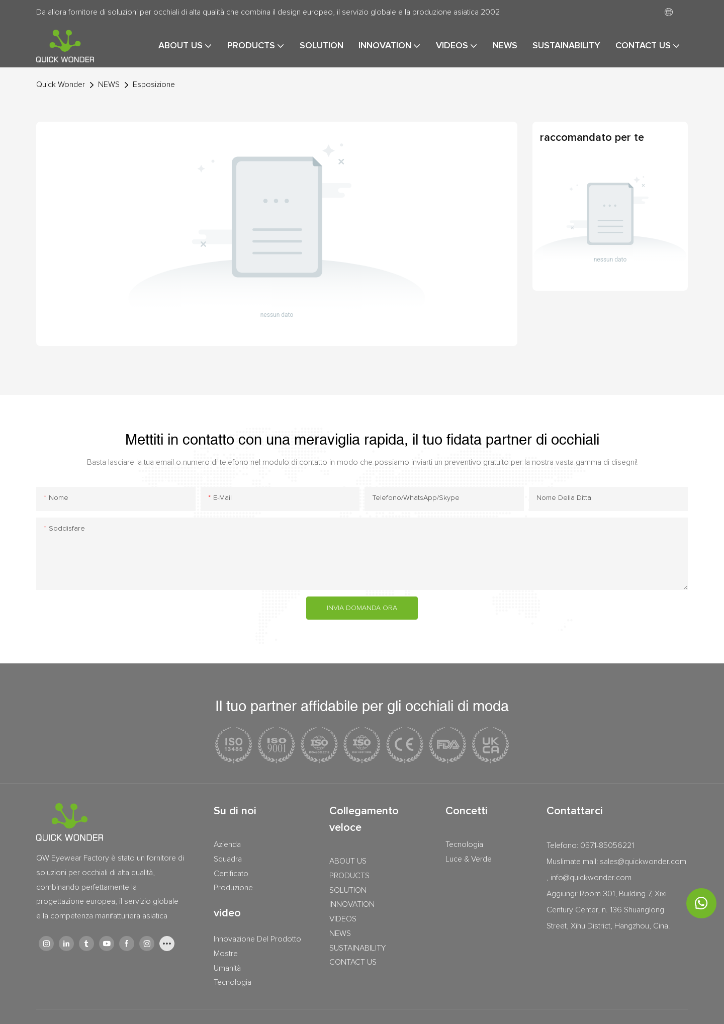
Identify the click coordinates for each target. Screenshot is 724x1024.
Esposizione (154, 84)
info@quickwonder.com (591, 878)
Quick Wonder (60, 84)
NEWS (109, 84)
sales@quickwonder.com (643, 862)
